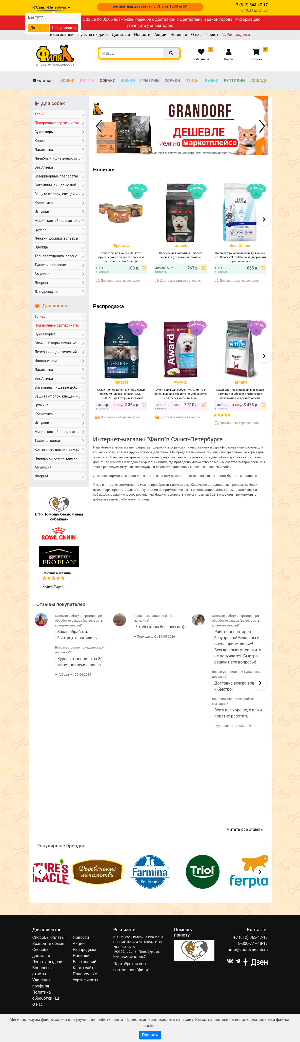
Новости (142, 34)
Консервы (59, 140)
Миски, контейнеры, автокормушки (60, 431)
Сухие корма (59, 131)
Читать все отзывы (245, 829)
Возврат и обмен (48, 943)
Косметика (59, 202)
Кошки (68, 80)
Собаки (107, 80)
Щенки (128, 80)
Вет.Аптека (59, 167)
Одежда (59, 247)
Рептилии (234, 80)
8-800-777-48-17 (253, 943)
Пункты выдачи (93, 34)
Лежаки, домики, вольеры (59, 238)
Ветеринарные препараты (59, 176)
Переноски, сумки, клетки (59, 458)
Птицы (192, 80)
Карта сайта (84, 967)
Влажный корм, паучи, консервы (60, 342)
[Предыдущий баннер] (98, 126)
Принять (150, 1035)
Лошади (259, 80)
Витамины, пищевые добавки (59, 185)
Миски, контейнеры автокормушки (60, 220)
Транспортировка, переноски (59, 256)
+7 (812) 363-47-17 (250, 937)
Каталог (42, 81)
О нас (196, 34)
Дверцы (59, 282)
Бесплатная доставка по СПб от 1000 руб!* (149, 6)
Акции (160, 34)
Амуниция (59, 273)
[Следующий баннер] (262, 126)
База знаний (61, 34)
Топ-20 (59, 114)
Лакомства (59, 149)
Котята (87, 80)
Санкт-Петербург (53, 7)
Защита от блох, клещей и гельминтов (60, 193)
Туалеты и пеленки (59, 264)
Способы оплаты (48, 937)
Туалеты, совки (59, 440)
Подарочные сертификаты (59, 122)
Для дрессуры (59, 291)
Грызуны (149, 80)
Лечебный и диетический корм (60, 158)
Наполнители (59, 360)
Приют (212, 34)
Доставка (121, 34)
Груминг (59, 229)
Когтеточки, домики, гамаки (59, 449)
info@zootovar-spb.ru (248, 949)
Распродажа (236, 34)
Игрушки (59, 211)
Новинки (178, 34)
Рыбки (211, 80)
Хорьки (172, 80)
